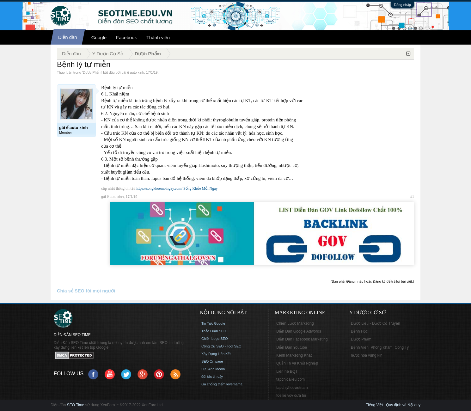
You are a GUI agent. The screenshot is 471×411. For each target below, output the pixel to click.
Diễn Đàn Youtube (291, 347)
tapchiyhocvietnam (292, 387)
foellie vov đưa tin (291, 395)
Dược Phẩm (92, 72)
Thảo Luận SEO (213, 331)
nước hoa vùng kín (366, 355)
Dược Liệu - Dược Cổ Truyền (375, 323)
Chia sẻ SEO (70, 290)
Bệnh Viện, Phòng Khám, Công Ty (380, 347)
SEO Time (75, 405)
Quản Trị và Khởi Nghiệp (297, 363)
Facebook (126, 37)
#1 (412, 197)
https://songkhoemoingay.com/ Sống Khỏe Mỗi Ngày (176, 188)
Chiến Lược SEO (214, 338)
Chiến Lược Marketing (295, 323)
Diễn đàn (67, 37)
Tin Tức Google (213, 323)
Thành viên (158, 37)
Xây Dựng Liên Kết (216, 354)
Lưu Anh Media (213, 369)
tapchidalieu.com (290, 379)
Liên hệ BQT (287, 371)
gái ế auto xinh (132, 72)
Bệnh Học (359, 331)
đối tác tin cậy (212, 376)
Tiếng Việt (374, 405)
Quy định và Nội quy (403, 405)
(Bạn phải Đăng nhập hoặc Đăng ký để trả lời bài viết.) (372, 281)
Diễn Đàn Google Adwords (298, 331)
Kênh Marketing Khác (294, 355)
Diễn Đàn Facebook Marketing (301, 339)
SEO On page (212, 361)
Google (99, 37)
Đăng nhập (402, 5)
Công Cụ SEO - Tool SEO (221, 346)
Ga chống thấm (213, 384)
